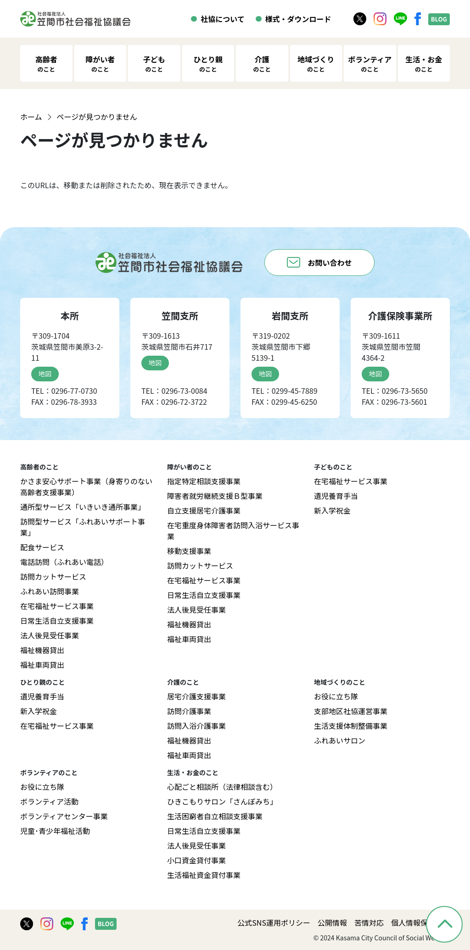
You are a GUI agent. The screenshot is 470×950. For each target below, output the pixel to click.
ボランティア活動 (49, 801)
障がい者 (100, 63)
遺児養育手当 (336, 495)
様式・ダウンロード (298, 18)
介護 (262, 63)
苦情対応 (369, 922)
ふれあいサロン (339, 740)
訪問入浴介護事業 (196, 725)
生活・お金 (423, 63)
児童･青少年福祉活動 (55, 830)
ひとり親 (208, 63)
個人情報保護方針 (420, 922)
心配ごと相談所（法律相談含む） (222, 786)
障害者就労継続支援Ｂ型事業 (215, 495)
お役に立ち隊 (336, 696)
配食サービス (42, 547)
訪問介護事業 (189, 710)
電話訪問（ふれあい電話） (64, 561)
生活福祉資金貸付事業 (204, 874)
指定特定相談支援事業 (204, 480)
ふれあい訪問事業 (49, 591)
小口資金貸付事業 (196, 860)
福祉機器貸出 (42, 649)
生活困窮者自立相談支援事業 (215, 815)
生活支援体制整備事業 (350, 725)
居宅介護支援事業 (196, 696)
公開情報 (332, 922)
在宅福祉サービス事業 (57, 605)
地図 (45, 373)
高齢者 (46, 63)
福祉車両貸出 (42, 664)
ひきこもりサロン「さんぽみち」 (222, 801)
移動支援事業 (189, 550)
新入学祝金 (332, 510)
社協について (223, 18)
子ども (154, 63)
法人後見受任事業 (49, 635)
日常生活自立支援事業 (57, 620)
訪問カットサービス (53, 576)
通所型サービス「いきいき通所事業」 (82, 506)
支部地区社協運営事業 (350, 710)
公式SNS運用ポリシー (273, 922)
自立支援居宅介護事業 (204, 510)
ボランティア (370, 63)
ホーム (31, 116)
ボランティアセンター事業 (64, 815)
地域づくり (315, 63)
